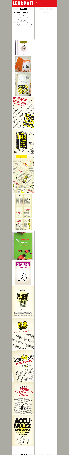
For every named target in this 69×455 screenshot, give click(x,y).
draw (46, 12)
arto (41, 8)
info (31, 8)
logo (15, 8)
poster (49, 8)
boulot (23, 8)
